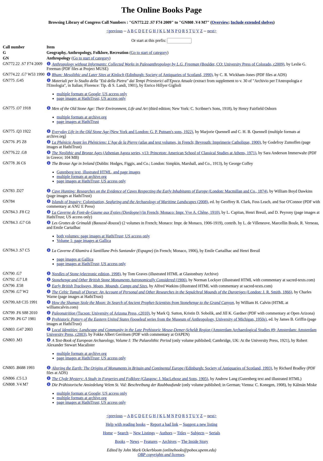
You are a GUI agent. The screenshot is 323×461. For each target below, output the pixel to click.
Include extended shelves (252, 22)
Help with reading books (126, 424)
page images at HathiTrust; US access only (91, 98)
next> (212, 31)
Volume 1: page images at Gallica (84, 240)
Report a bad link (164, 424)
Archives (169, 441)
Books (120, 441)
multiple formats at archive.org (81, 117)
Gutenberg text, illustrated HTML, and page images (98, 172)
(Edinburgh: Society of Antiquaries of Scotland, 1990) (132, 75)
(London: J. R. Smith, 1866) (172, 292)
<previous (114, 31)
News (134, 441)
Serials (214, 433)
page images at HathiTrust (78, 121)
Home (108, 433)
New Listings (144, 433)
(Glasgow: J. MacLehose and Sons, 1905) (130, 379)
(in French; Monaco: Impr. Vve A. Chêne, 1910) (135, 212)
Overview (220, 22)
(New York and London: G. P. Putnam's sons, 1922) (122, 132)
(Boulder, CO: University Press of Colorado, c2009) (168, 64)
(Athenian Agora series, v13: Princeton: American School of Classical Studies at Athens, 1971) (154, 153)
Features (150, 441)
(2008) (130, 202)
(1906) (119, 280)
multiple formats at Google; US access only (92, 94)
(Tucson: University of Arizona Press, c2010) (100, 313)
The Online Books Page (161, 9)
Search (123, 433)
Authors (165, 433)
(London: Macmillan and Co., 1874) (159, 191)
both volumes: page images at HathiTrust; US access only (103, 236)
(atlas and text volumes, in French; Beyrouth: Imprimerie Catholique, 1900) (156, 142)
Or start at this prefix (148, 40)
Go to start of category (149, 52)
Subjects (197, 433)
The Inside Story (194, 441)
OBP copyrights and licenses (161, 454)
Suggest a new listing (200, 424)
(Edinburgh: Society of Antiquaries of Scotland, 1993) (162, 368)
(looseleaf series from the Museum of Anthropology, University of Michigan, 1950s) (159, 319)
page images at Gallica (75, 259)
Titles (181, 433)
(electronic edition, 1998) (86, 274)
